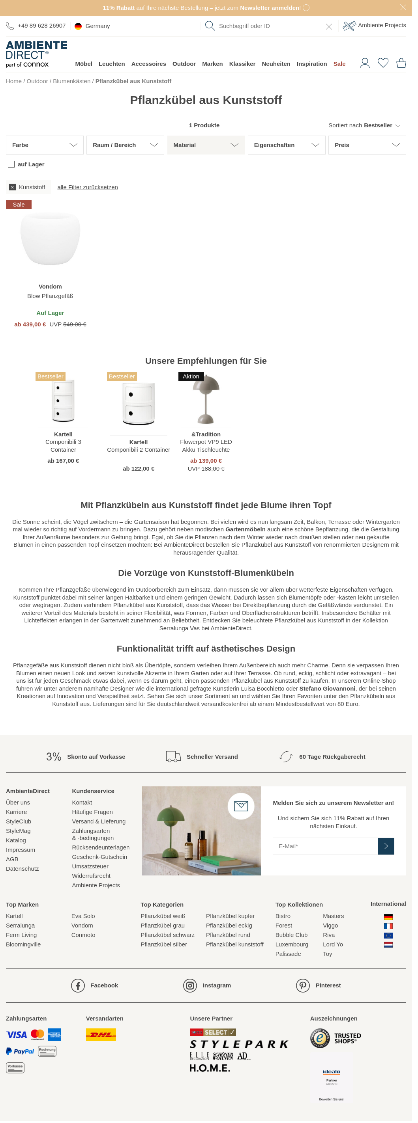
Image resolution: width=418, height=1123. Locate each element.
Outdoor (184, 63)
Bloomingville (23, 944)
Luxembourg (292, 944)
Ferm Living (21, 934)
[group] (206, 187)
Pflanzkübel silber (164, 944)
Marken (212, 63)
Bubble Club (292, 934)
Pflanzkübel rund (228, 934)
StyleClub (18, 821)
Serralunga (20, 925)
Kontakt (82, 802)
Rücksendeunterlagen (100, 847)
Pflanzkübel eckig (229, 925)
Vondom (82, 925)
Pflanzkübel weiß (163, 916)
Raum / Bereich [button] (114, 145)
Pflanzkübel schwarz (168, 934)
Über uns (18, 802)
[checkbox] (28, 187)
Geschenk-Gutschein (99, 856)
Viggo (330, 925)
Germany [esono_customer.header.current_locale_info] (92, 26)
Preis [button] (342, 145)
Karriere (16, 811)
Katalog (16, 840)
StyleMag (18, 830)
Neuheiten (276, 63)
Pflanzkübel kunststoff (235, 944)
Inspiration (312, 63)
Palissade (288, 953)
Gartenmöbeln (245, 529)
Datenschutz (22, 868)
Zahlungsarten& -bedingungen (93, 834)
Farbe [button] (20, 145)
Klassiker (242, 63)
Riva (329, 934)
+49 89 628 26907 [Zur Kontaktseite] (36, 26)
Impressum (20, 849)
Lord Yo (333, 944)
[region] (50, 264)
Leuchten (112, 63)
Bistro (283, 916)
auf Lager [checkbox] (31, 164)
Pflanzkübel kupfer (230, 916)
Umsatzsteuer (90, 866)
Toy (327, 953)
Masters (333, 916)
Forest (284, 925)
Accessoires (148, 63)
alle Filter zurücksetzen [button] (87, 187)
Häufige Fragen (92, 811)
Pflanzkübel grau (163, 925)
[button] (364, 125)
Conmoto (83, 934)
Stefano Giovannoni (328, 688)
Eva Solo (83, 916)
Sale (340, 63)
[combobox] (269, 26)
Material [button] (185, 145)
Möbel (83, 63)
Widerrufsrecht (91, 875)
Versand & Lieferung (99, 821)
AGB (12, 859)
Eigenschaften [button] (274, 145)
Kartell (14, 916)
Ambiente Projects (374, 26)
